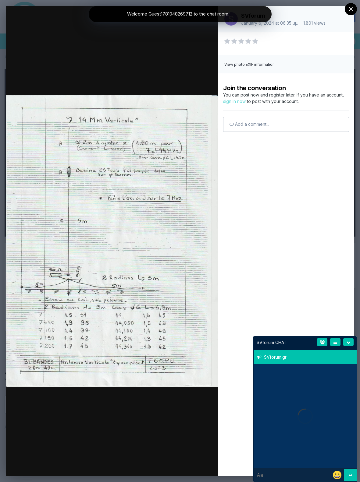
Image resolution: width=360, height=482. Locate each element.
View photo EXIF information (249, 64)
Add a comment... (249, 124)
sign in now (234, 101)
